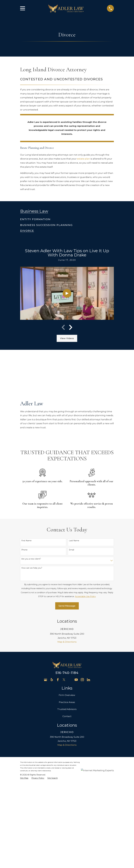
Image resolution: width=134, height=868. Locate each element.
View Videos (67, 338)
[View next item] (70, 327)
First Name (26, 541)
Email (71, 550)
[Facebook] (57, 679)
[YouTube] (76, 679)
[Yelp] (51, 679)
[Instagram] (82, 679)
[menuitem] (35, 218)
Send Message (66, 605)
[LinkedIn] (88, 679)
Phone (24, 550)
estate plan (83, 158)
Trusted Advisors (67, 709)
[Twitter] (64, 679)
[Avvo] (70, 679)
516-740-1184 (67, 673)
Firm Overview (67, 695)
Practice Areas (67, 702)
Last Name (74, 541)
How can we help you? (31, 568)
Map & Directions (67, 642)
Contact (66, 716)
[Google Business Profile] (45, 679)
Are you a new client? (31, 559)
